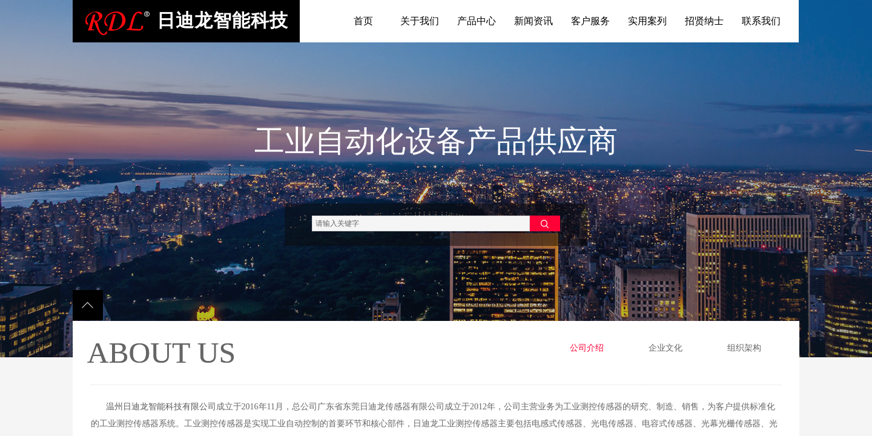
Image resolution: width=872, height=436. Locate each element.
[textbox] (421, 223)
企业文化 (665, 347)
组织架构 (744, 347)
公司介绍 (587, 347)
